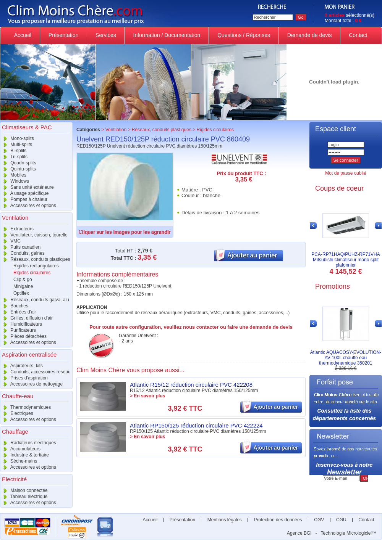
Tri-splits (14, 156)
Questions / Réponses (244, 35)
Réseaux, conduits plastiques (35, 259)
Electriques (16, 413)
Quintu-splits (18, 169)
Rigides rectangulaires (36, 265)
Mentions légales (224, 519)
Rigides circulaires (31, 272)
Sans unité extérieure (27, 187)
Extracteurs (17, 228)
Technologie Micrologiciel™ (348, 533)
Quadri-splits (18, 163)
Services (105, 35)
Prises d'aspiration (24, 378)
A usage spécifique (24, 193)
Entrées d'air (18, 312)
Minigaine (23, 286)
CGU (341, 519)
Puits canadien (20, 247)
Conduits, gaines (22, 253)
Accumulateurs (20, 449)
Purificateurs (18, 330)
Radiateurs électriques (28, 442)
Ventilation (115, 129)
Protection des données (278, 519)
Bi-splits (13, 150)
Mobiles (13, 175)
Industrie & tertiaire (24, 455)
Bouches (14, 306)
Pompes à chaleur (23, 199)
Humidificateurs (21, 324)
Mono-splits (17, 138)
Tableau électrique (24, 496)
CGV (319, 519)
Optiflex (21, 293)
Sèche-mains (18, 461)
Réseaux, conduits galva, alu (34, 299)
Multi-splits (16, 144)
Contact (358, 35)
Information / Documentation (167, 35)
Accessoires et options (28, 205)
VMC (10, 241)
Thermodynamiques (25, 407)
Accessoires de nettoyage (31, 384)
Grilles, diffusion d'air (26, 318)
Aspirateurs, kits (21, 365)
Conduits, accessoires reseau (35, 371)
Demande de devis (309, 35)
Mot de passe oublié (345, 173)
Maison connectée (24, 490)
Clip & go (22, 279)
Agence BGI (299, 533)
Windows (14, 181)
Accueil (23, 35)
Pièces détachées (23, 336)
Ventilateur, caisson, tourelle (34, 235)
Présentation (63, 35)
